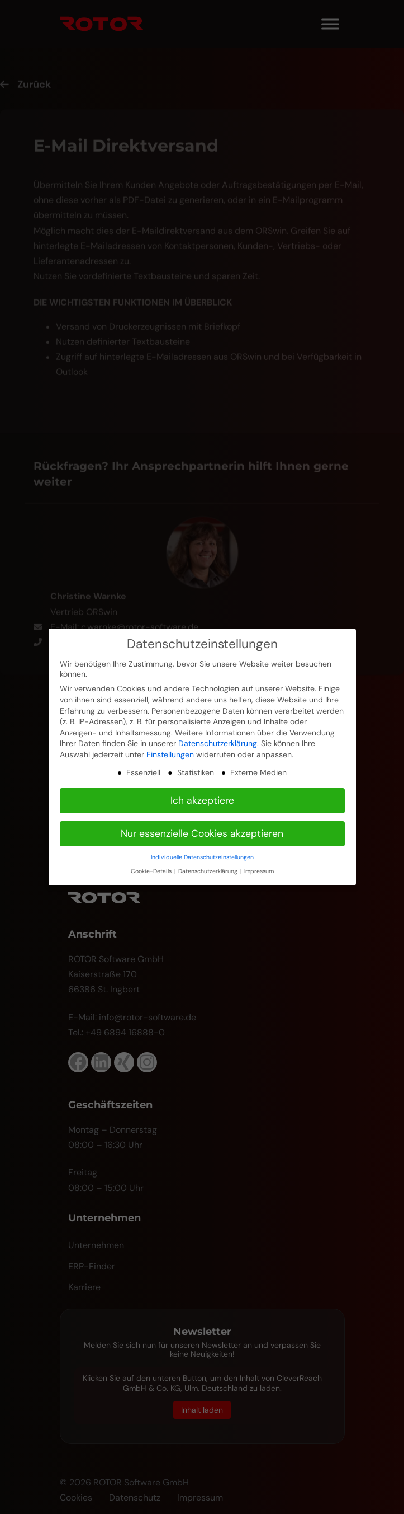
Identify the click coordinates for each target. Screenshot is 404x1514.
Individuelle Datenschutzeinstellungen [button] (202, 857)
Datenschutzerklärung (217, 743)
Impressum (259, 871)
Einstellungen (170, 754)
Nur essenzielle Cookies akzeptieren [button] (202, 833)
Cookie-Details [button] (152, 871)
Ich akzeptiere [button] (202, 800)
